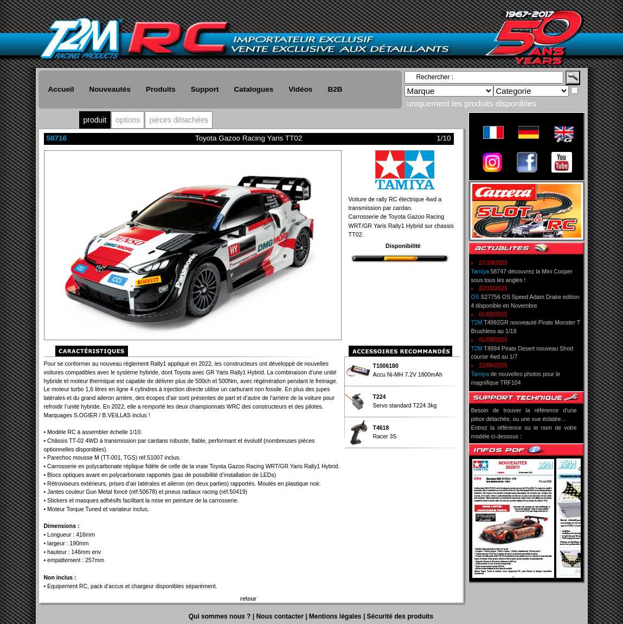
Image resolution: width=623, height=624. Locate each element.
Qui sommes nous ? (221, 616)
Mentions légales (336, 616)
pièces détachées (178, 120)
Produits (161, 89)
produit (95, 120)
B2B (334, 89)
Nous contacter (280, 616)
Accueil (61, 89)
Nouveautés (110, 89)
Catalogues (254, 89)
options (127, 120)
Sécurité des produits (400, 616)
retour (248, 598)
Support (205, 89)
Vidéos (300, 89)
